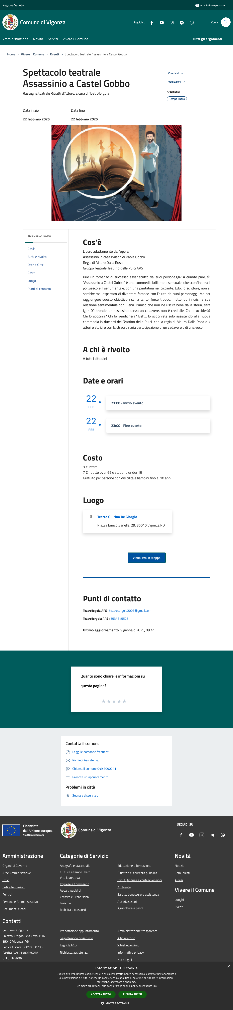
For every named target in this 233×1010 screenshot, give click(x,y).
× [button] (228, 966)
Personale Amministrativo (20, 901)
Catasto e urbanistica (74, 896)
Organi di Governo (14, 865)
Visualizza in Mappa (146, 557)
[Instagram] (170, 22)
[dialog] (116, 986)
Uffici (5, 880)
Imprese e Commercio (74, 884)
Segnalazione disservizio (76, 938)
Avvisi (179, 880)
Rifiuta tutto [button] (132, 994)
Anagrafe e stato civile (75, 865)
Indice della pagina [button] (39, 236)
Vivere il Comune (33, 54)
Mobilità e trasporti (73, 909)
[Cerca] (226, 22)
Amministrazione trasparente (137, 930)
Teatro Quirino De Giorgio (117, 517)
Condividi (176, 73)
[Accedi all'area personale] (210, 5)
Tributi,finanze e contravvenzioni (139, 880)
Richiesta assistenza (74, 952)
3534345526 (119, 618)
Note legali (124, 959)
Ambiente (124, 887)
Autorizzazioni (127, 901)
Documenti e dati (14, 908)
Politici (7, 894)
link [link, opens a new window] (155, 986)
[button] (116, 1003)
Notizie (179, 865)
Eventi (54, 54)
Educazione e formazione (134, 865)
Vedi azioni (177, 81)
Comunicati (182, 872)
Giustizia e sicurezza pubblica (137, 872)
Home (11, 54)
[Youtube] (160, 22)
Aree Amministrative (16, 872)
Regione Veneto (13, 5)
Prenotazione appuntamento (79, 930)
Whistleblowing (127, 945)
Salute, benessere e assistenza (138, 894)
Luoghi (179, 899)
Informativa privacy (130, 952)
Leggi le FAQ (68, 945)
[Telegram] (180, 22)
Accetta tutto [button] (101, 994)
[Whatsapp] (190, 22)
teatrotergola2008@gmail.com (130, 610)
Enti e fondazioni (13, 887)
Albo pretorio (126, 938)
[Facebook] (150, 22)
